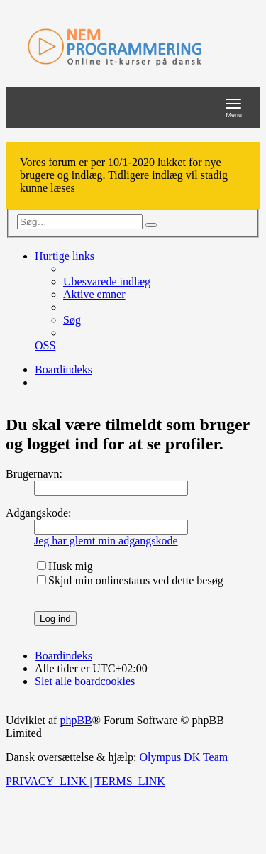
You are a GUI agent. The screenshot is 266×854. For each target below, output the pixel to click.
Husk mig (65, 566)
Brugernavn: (34, 474)
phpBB (76, 720)
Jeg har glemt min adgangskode (106, 541)
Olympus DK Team (183, 757)
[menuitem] (106, 281)
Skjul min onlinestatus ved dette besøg (130, 580)
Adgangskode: (38, 513)
